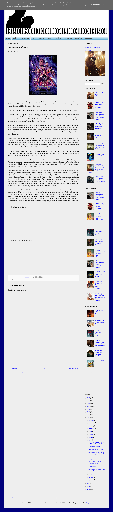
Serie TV (16, 38)
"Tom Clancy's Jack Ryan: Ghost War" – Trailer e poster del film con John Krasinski (96, 168)
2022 (88, 409)
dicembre (91, 420)
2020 (88, 415)
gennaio (91, 480)
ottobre (91, 426)
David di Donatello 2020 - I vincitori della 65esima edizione (100, 343)
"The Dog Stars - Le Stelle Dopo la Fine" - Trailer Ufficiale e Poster (100, 179)
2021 (88, 412)
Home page (43, 368)
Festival (41, 38)
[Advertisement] (43, 351)
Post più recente (12, 368)
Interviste (58, 38)
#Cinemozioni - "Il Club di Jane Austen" (99, 322)
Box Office (78, 38)
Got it (104, 5)
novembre (92, 423)
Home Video (68, 38)
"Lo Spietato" (92, 466)
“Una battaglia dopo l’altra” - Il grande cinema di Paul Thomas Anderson (100, 297)
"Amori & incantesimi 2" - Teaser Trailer (99, 135)
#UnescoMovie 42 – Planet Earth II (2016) (96, 462)
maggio (91, 437)
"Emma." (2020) (99, 361)
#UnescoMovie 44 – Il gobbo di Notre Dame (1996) (96, 443)
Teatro (50, 38)
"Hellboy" (91, 459)
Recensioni (25, 38)
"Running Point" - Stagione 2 (99, 155)
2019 (88, 417)
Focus (34, 38)
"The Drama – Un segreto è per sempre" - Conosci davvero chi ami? (99, 116)
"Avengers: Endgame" (94, 446)
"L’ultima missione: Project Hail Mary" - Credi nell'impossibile (100, 217)
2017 (88, 486)
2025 (88, 401)
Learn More (95, 5)
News (8, 38)
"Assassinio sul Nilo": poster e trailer (99, 312)
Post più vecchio (73, 368)
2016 (88, 489)
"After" (90, 456)
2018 (88, 483)
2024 (88, 403)
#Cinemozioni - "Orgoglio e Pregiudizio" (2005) (99, 353)
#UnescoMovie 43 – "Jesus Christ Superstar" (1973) (96, 453)
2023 (88, 406)
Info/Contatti (13, 498)
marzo (91, 474)
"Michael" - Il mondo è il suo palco (99, 94)
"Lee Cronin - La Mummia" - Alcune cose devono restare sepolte (100, 127)
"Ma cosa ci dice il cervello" (96, 449)
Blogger (88, 503)
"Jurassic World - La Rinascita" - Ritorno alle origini (100, 274)
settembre (92, 428)
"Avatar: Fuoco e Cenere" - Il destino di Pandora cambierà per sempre (95, 286)
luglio (90, 431)
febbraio (91, 477)
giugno (91, 434)
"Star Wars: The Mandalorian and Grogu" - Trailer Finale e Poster (99, 146)
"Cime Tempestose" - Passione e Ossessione (99, 232)
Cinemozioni (89, 38)
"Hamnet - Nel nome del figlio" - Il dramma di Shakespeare (100, 242)
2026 (88, 398)
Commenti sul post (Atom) (21, 372)
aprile (90, 440)
